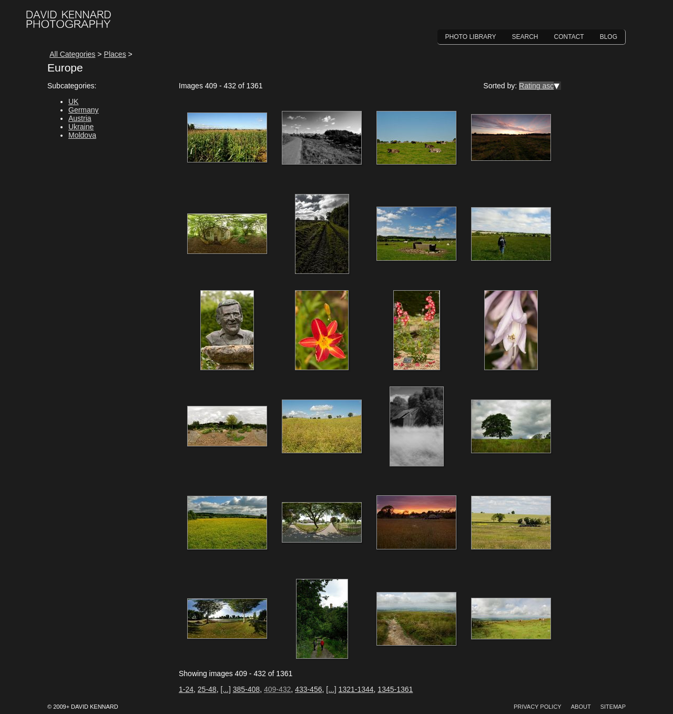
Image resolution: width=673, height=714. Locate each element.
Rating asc (536, 85)
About (581, 706)
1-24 (186, 689)
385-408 (246, 689)
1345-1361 (395, 689)
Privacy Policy (538, 706)
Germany (83, 110)
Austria (79, 118)
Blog (608, 36)
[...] (225, 689)
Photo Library (470, 36)
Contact (569, 36)
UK (73, 101)
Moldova (82, 135)
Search (525, 36)
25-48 (207, 689)
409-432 (277, 689)
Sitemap (613, 706)
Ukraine (81, 127)
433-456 (308, 689)
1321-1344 (356, 689)
